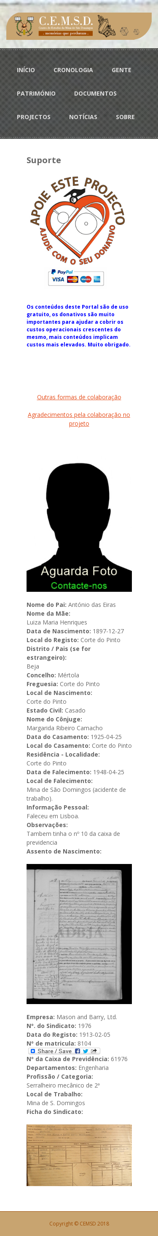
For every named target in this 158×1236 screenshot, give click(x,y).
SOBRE (125, 117)
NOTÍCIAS (83, 117)
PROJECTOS (34, 117)
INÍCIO (26, 70)
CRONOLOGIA (73, 70)
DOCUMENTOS (95, 93)
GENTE (121, 70)
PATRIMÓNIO (36, 93)
